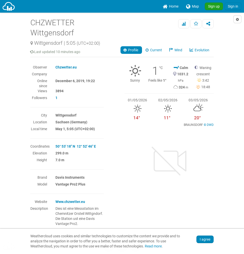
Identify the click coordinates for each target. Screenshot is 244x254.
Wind (176, 50)
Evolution (200, 50)
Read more (153, 246)
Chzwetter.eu (66, 67)
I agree (205, 239)
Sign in (233, 6)
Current (154, 50)
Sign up (214, 6)
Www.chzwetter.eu (70, 202)
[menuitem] (170, 6)
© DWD (209, 125)
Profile (131, 50)
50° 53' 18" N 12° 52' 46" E (75, 146)
